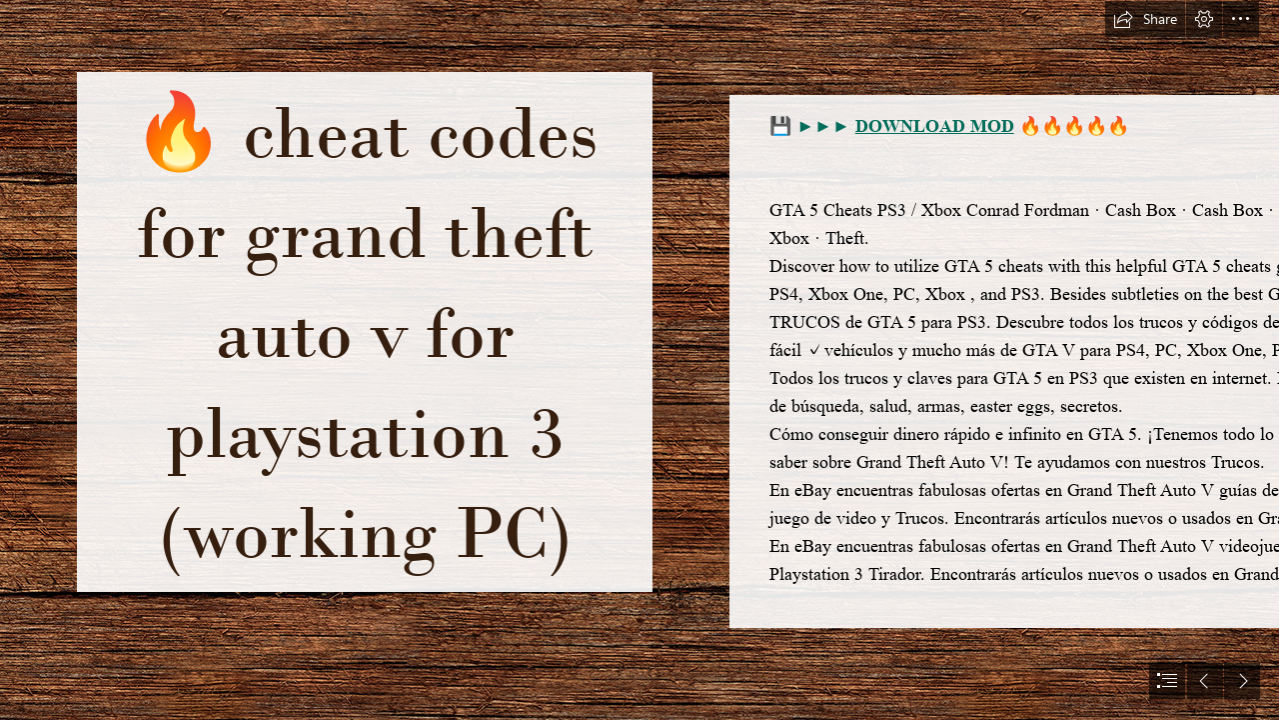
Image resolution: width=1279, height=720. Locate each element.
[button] (1145, 19)
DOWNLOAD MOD (934, 126)
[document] (639, 360)
